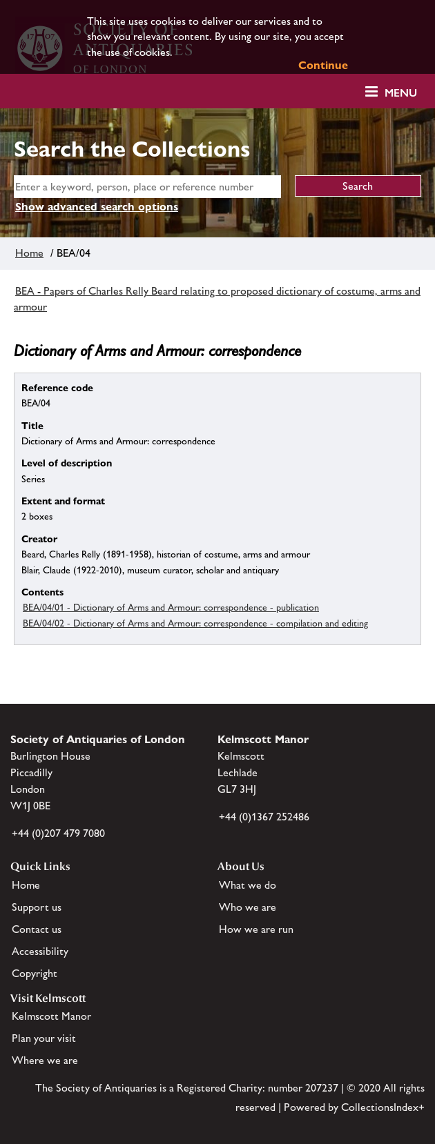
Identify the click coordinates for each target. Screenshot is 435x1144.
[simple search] (147, 186)
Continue (323, 65)
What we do (247, 884)
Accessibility (40, 951)
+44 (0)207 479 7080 (58, 833)
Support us (36, 907)
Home (29, 252)
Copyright (34, 973)
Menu (401, 92)
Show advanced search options (96, 206)
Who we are (247, 907)
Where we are (45, 1060)
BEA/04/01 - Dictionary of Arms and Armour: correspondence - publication (171, 607)
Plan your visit (44, 1038)
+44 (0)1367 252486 (264, 816)
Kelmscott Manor (51, 1016)
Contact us (36, 929)
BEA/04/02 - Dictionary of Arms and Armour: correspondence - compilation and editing (195, 623)
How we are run (256, 929)
